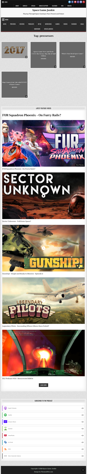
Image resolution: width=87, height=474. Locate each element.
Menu (6, 2)
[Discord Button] (81, 2)
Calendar (54, 6)
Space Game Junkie (43, 10)
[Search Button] (83, 2)
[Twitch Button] (78, 2)
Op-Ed (39, 24)
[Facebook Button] (72, 2)
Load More (43, 385)
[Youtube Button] (75, 2)
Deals (82, 24)
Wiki (62, 6)
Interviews (48, 24)
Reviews (22, 24)
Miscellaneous (48, 29)
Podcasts (31, 24)
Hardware (37, 29)
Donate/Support (43, 6)
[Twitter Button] (69, 2)
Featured (74, 24)
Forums (69, 6)
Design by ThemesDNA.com (43, 472)
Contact (25, 6)
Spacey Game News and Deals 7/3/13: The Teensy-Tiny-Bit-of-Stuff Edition (43, 54)
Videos (65, 24)
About (17, 6)
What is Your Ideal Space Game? (72, 54)
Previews (13, 24)
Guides (57, 24)
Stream (33, 6)
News (4, 24)
